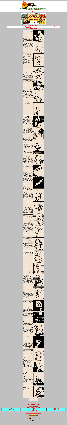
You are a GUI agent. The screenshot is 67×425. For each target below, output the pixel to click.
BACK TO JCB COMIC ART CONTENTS (33, 413)
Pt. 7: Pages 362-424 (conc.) (34, 410)
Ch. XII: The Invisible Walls (27, 27)
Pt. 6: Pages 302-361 (56, 409)
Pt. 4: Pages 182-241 (11, 409)
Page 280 (53, 27)
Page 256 (53, 26)
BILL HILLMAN (33, 419)
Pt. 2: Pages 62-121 (33, 408)
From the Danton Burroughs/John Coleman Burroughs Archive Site (33, 10)
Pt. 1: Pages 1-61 (11, 408)
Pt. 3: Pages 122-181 (56, 408)
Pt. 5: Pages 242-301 (33, 409)
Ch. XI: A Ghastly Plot (27, 26)
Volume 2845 (33, 11)
